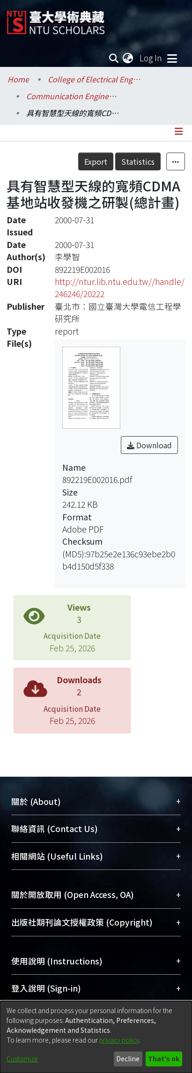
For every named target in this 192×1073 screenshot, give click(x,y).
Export (95, 161)
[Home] (55, 19)
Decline (128, 1058)
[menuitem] (128, 58)
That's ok (163, 1058)
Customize (22, 1058)
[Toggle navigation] (172, 58)
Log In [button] (151, 58)
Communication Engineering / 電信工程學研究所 (73, 96)
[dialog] (96, 1037)
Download (149, 445)
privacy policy (119, 1039)
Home (18, 79)
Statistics (138, 161)
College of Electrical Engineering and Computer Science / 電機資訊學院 (94, 79)
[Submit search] (113, 58)
